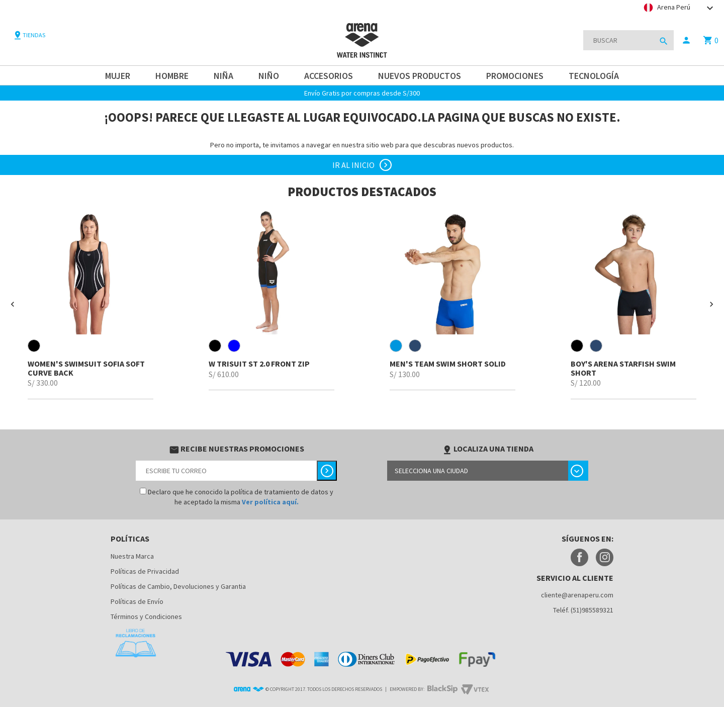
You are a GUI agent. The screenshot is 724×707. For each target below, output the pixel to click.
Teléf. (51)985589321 (583, 609)
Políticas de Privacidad (145, 571)
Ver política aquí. (270, 501)
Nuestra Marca (132, 556)
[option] (90, 304)
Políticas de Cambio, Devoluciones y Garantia (178, 586)
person (686, 40)
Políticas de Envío (137, 601)
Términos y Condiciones (146, 616)
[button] (12, 304)
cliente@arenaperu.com (577, 594)
